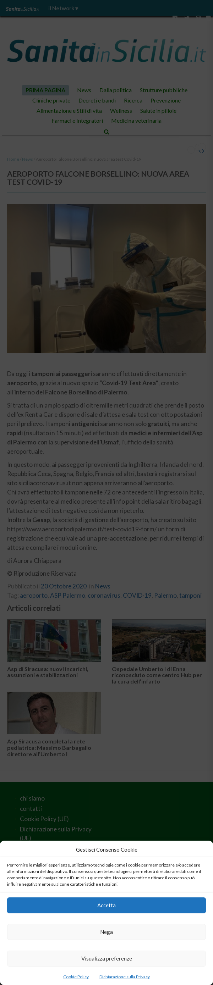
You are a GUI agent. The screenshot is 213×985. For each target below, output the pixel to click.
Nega (106, 932)
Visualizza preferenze (106, 958)
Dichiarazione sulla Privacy (124, 976)
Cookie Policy (76, 976)
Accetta (106, 905)
